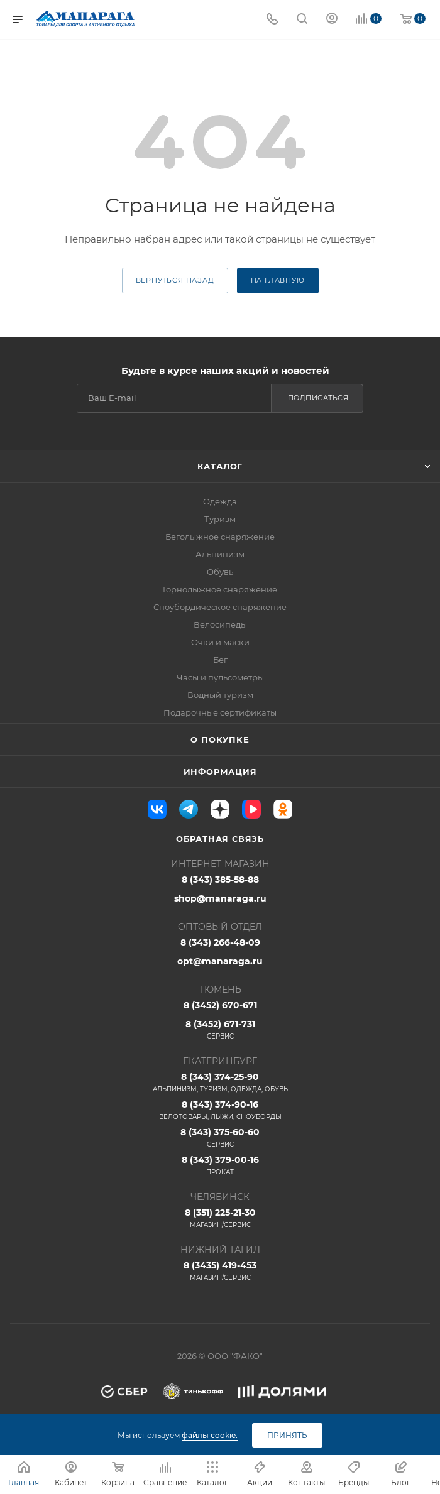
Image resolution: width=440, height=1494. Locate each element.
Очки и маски (220, 642)
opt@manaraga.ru (220, 961)
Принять (287, 1435)
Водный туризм (220, 695)
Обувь (220, 572)
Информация (220, 771)
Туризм (220, 519)
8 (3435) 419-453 (220, 1271)
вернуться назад (175, 280)
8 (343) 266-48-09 (220, 942)
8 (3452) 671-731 (220, 1029)
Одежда (220, 501)
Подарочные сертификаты (220, 712)
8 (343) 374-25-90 (220, 1082)
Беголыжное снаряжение (220, 537)
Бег (220, 660)
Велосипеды (220, 624)
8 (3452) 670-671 (220, 1005)
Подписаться (318, 397)
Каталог (220, 466)
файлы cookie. (210, 1435)
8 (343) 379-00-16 (220, 1165)
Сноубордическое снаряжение (220, 607)
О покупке (219, 739)
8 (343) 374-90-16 (220, 1110)
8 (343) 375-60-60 (220, 1137)
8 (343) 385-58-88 (220, 879)
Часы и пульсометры (220, 677)
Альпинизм (220, 554)
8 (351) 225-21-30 (220, 1218)
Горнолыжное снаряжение (220, 589)
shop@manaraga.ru (220, 898)
